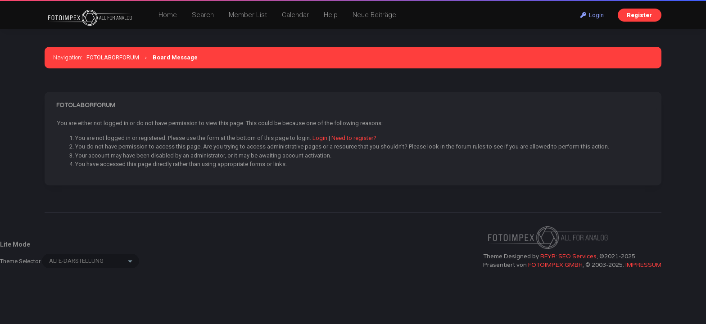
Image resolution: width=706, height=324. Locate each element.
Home (167, 15)
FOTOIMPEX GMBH (555, 265)
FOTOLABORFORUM (112, 57)
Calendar (295, 15)
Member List (248, 15)
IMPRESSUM (643, 265)
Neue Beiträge (374, 15)
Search (203, 15)
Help (331, 15)
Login (592, 15)
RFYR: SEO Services (568, 256)
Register (639, 15)
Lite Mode (15, 244)
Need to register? (353, 138)
